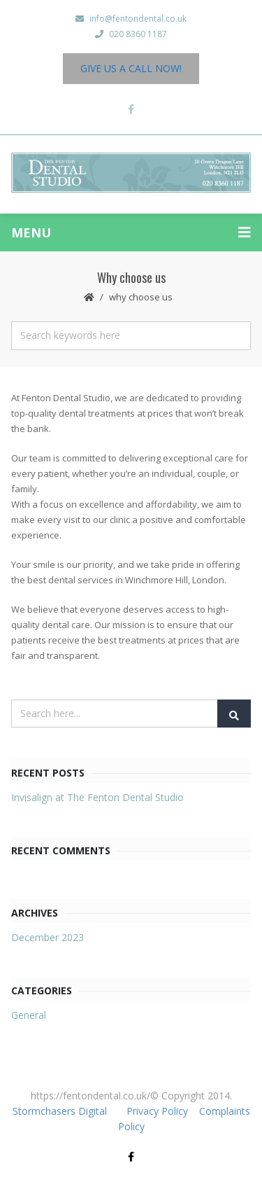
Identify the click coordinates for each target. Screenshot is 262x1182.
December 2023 (47, 937)
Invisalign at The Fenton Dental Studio (97, 797)
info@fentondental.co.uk (131, 19)
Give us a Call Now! (131, 68)
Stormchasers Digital (60, 1111)
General (28, 1015)
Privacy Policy (158, 1111)
